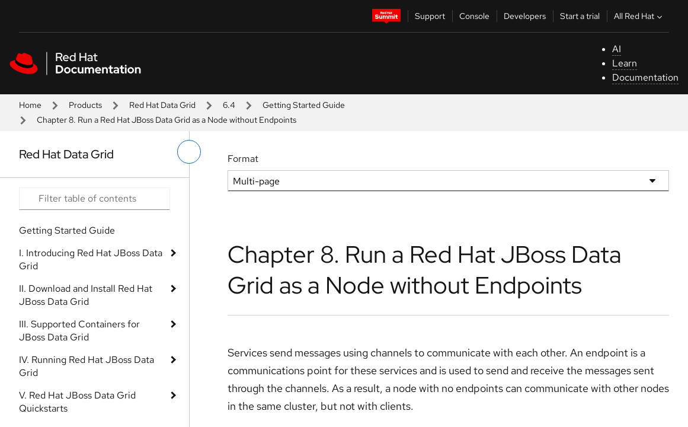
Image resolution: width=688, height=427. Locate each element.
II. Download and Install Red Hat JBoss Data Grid (85, 295)
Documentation (645, 77)
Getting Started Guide (304, 105)
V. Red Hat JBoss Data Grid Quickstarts (77, 402)
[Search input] (94, 198)
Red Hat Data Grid (162, 105)
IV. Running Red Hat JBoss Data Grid (86, 366)
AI (616, 49)
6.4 (229, 105)
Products (85, 105)
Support (430, 16)
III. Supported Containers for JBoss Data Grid (79, 330)
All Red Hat (639, 16)
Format (243, 158)
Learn (624, 63)
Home (30, 105)
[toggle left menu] (189, 152)
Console (474, 16)
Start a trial (580, 16)
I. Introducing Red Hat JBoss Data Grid (90, 259)
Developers (525, 16)
